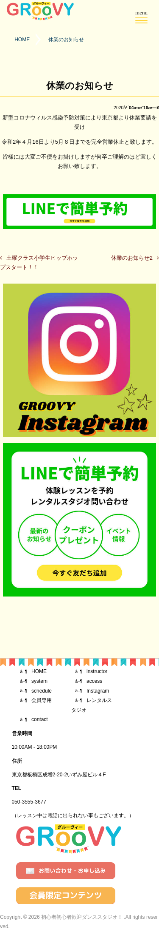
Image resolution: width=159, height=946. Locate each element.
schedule (41, 691)
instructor (96, 671)
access (94, 681)
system (39, 681)
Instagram (97, 691)
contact (39, 719)
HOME (39, 671)
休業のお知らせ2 (132, 258)
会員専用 (41, 700)
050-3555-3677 (29, 802)
